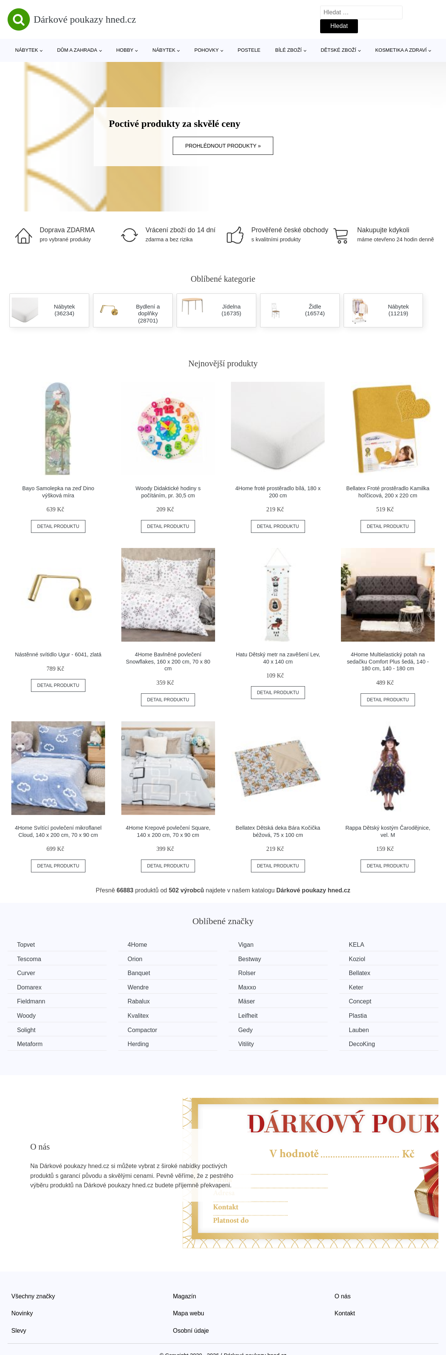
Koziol (357, 959)
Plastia (358, 1015)
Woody (26, 1015)
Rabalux (139, 1001)
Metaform (30, 1044)
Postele (249, 50)
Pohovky (206, 50)
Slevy (18, 1330)
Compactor (142, 1030)
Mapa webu (188, 1313)
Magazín (184, 1296)
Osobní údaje (191, 1330)
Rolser (247, 973)
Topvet (26, 944)
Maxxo (247, 987)
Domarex (29, 987)
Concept (360, 1001)
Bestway (249, 959)
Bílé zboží (288, 50)
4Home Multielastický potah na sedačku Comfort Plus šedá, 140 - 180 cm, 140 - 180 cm (388, 661)
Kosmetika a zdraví (401, 50)
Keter (356, 987)
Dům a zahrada (77, 50)
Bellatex (359, 973)
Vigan (246, 944)
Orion (135, 959)
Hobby (124, 50)
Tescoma (29, 959)
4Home (137, 944)
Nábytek (26, 50)
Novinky (22, 1313)
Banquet (139, 973)
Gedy (245, 1030)
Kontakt (344, 1313)
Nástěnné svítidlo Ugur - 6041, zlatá (58, 654)
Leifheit (248, 1015)
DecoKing (362, 1044)
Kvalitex (138, 1015)
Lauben (359, 1030)
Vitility (246, 1044)
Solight (26, 1030)
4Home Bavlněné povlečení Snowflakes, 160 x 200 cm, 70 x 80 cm (168, 661)
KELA (356, 944)
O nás (342, 1296)
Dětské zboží (338, 50)
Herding (138, 1044)
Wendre (138, 987)
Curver (26, 973)
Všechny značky (33, 1296)
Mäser (246, 1001)
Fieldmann (31, 1001)
